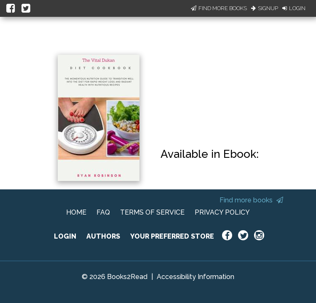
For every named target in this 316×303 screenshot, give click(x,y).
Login (293, 8)
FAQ (103, 212)
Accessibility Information (195, 277)
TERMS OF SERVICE (152, 212)
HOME (76, 212)
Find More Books (219, 8)
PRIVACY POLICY (222, 212)
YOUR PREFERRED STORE (172, 236)
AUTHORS (103, 236)
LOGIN (65, 236)
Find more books (251, 200)
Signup (264, 8)
